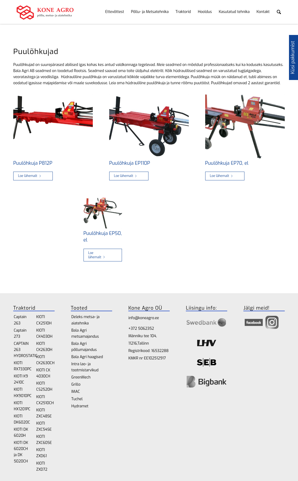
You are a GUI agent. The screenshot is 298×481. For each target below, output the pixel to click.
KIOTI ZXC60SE (44, 439)
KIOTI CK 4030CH (43, 373)
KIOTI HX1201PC (22, 406)
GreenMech (81, 377)
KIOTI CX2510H (44, 320)
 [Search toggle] (279, 12)
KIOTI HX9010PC (23, 392)
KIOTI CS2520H (44, 386)
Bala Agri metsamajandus (85, 333)
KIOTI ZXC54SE (44, 426)
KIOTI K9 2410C (21, 379)
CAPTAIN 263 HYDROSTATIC (23, 349)
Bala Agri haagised (87, 356)
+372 (133, 328)
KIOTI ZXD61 (41, 452)
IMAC (75, 391)
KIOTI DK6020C (22, 419)
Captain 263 (20, 320)
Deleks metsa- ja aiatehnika (85, 320)
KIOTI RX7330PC (23, 366)
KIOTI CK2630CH (45, 360)
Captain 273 (20, 333)
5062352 (146, 328)
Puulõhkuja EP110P (129, 163)
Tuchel (77, 399)
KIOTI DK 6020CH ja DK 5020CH (21, 452)
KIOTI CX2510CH (45, 400)
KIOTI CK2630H (44, 346)
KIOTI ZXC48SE (44, 413)
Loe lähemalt (30, 176)
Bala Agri (21, 70)
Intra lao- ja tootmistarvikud (85, 367)
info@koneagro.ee (143, 317)
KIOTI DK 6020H (21, 432)
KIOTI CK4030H (44, 333)
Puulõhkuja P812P (32, 163)
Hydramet (79, 406)
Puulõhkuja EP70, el (226, 163)
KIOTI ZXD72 (41, 466)
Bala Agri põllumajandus (84, 346)
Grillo (75, 384)
